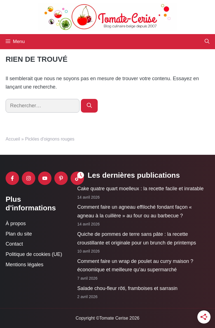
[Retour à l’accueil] (107, 17)
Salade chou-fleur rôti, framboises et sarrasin (127, 288)
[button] (207, 41)
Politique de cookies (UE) (34, 254)
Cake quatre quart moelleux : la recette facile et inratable (140, 188)
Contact (14, 244)
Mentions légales (24, 264)
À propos (16, 223)
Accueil (13, 139)
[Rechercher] (89, 106)
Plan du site (19, 233)
